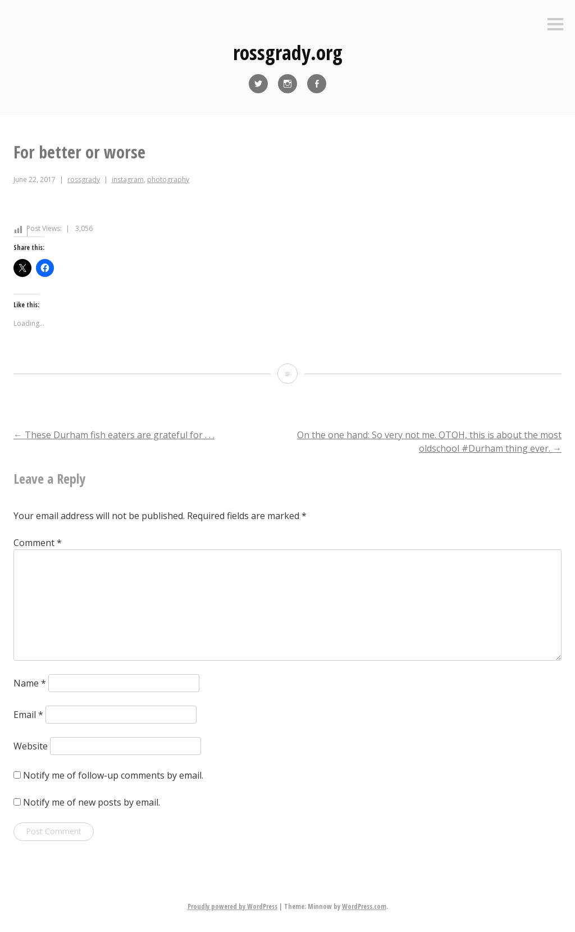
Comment (37, 543)
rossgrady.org (288, 52)
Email (28, 714)
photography (168, 179)
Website (30, 746)
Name (29, 683)
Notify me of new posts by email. (91, 802)
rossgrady (83, 179)
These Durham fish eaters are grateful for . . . (114, 435)
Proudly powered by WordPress (232, 906)
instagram (128, 179)
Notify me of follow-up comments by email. (113, 775)
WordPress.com (364, 906)
